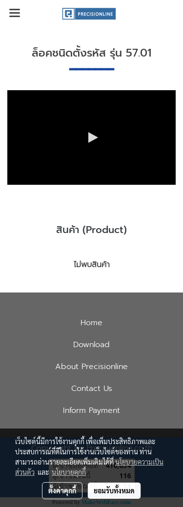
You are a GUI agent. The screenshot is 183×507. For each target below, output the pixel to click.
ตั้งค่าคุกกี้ (62, 490)
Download (91, 345)
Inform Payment (91, 410)
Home (91, 323)
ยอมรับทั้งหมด (114, 490)
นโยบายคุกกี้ (69, 472)
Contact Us (91, 388)
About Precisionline (91, 366)
